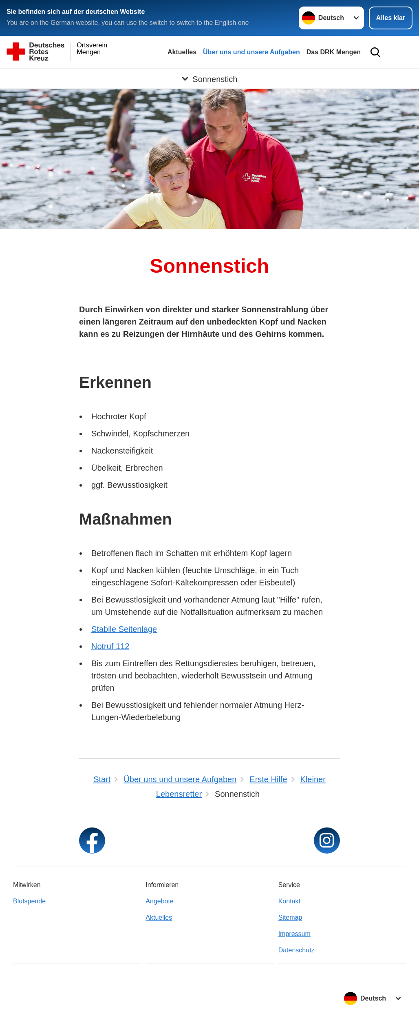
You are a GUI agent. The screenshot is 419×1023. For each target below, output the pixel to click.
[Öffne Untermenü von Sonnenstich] (209, 79)
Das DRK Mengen (334, 52)
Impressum (294, 933)
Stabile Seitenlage (124, 629)
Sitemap (290, 917)
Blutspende (29, 901)
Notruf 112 (110, 646)
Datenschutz (296, 950)
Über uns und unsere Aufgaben (251, 52)
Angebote (160, 901)
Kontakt (289, 901)
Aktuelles (182, 52)
